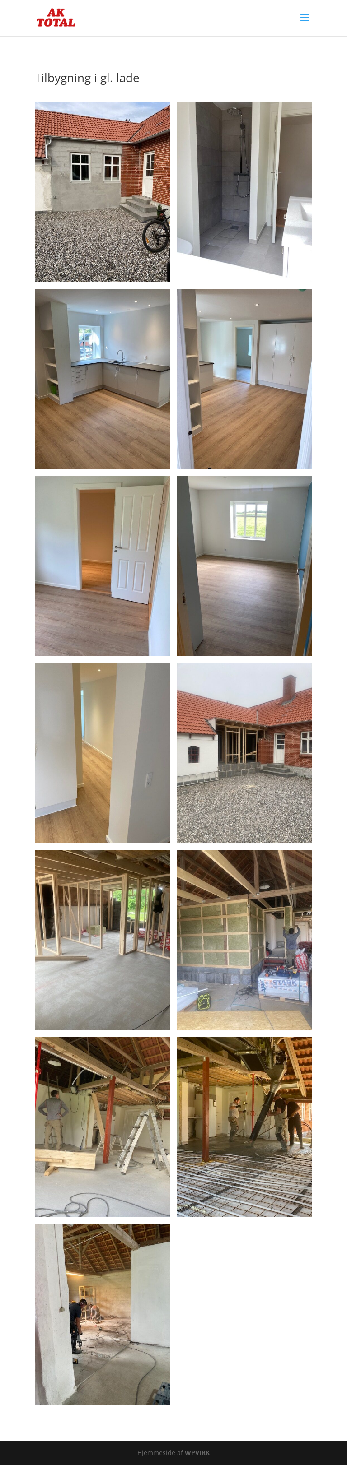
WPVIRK (197, 1452)
